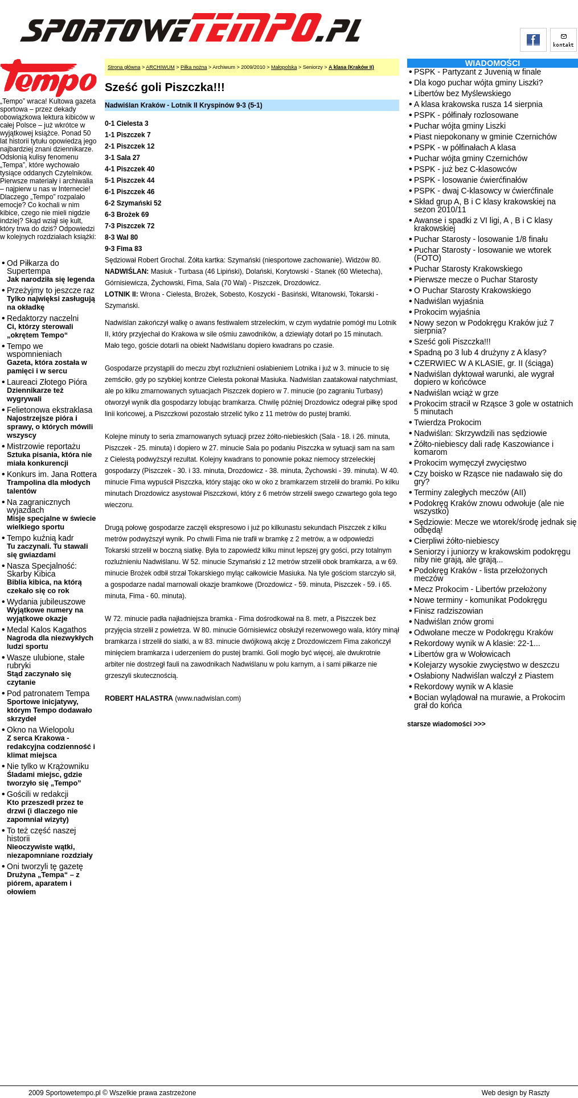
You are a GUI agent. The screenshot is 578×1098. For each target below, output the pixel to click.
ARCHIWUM (160, 67)
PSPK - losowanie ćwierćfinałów (470, 179)
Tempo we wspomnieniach (47, 358)
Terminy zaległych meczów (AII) (470, 492)
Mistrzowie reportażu (49, 454)
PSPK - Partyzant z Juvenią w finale (477, 71)
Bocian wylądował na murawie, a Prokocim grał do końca (489, 701)
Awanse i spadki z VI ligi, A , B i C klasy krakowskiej (483, 224)
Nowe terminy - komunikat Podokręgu (480, 599)
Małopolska (284, 67)
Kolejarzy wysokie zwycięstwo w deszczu (486, 664)
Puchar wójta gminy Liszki (460, 125)
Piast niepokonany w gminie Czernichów (485, 136)
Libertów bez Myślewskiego (462, 93)
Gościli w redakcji (45, 806)
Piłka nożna (194, 67)
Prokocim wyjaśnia (447, 311)
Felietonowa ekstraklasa (50, 422)
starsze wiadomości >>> (446, 724)
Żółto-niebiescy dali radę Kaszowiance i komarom (484, 448)
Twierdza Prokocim (447, 422)
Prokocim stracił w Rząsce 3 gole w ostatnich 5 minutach (493, 407)
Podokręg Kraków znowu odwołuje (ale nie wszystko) (489, 507)
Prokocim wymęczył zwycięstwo (470, 462)
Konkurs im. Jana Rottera (52, 482)
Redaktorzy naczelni (43, 326)
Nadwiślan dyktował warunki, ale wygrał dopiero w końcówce (484, 377)
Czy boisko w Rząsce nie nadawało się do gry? (488, 477)
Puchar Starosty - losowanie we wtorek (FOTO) (482, 253)
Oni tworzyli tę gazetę (45, 879)
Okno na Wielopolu (51, 742)
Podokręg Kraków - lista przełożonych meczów (480, 574)
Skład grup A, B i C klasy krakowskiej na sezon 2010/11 (485, 205)
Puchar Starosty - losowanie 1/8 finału (481, 239)
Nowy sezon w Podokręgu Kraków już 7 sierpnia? (484, 326)
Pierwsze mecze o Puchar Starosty (476, 279)
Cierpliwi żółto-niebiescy (456, 540)
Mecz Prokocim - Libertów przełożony (480, 589)
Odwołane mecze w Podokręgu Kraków (483, 632)
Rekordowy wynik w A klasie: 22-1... (477, 643)
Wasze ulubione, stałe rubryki (45, 669)
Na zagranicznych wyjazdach (51, 514)
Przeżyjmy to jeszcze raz (51, 298)
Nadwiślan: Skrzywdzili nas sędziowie (480, 433)
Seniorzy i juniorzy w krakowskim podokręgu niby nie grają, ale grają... (492, 555)
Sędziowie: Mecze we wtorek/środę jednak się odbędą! (495, 525)
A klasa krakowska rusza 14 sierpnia (478, 104)
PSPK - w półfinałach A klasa (465, 147)
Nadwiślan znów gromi (454, 621)
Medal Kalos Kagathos (50, 638)
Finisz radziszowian (448, 610)
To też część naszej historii (50, 843)
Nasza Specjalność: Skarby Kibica (44, 578)
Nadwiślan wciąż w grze (456, 392)
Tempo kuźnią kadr (47, 546)
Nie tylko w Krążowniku (48, 774)
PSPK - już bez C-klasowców (465, 169)
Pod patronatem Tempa (49, 706)
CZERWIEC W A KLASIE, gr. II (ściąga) (484, 363)
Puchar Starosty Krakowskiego (468, 268)
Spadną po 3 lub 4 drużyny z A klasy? (480, 352)
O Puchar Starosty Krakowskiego (472, 290)
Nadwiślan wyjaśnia (448, 301)
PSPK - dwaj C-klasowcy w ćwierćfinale (484, 190)
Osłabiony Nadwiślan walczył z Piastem (484, 675)
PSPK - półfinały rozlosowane (466, 115)
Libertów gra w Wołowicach (462, 654)
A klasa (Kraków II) (351, 67)
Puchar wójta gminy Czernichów (470, 158)
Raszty (539, 1093)
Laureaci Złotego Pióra (47, 390)
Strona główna (124, 67)
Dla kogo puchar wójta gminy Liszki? (478, 82)
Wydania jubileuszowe (46, 610)
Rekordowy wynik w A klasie (463, 686)
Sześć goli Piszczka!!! (452, 341)
